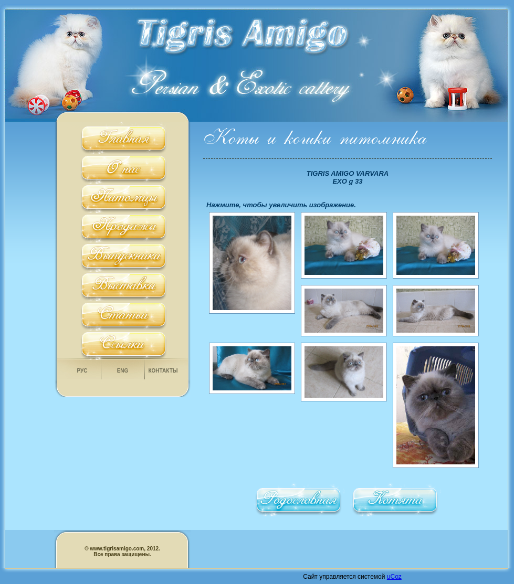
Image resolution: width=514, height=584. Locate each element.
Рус (82, 371)
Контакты (162, 371)
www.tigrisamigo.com (116, 548)
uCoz (394, 576)
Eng (123, 371)
